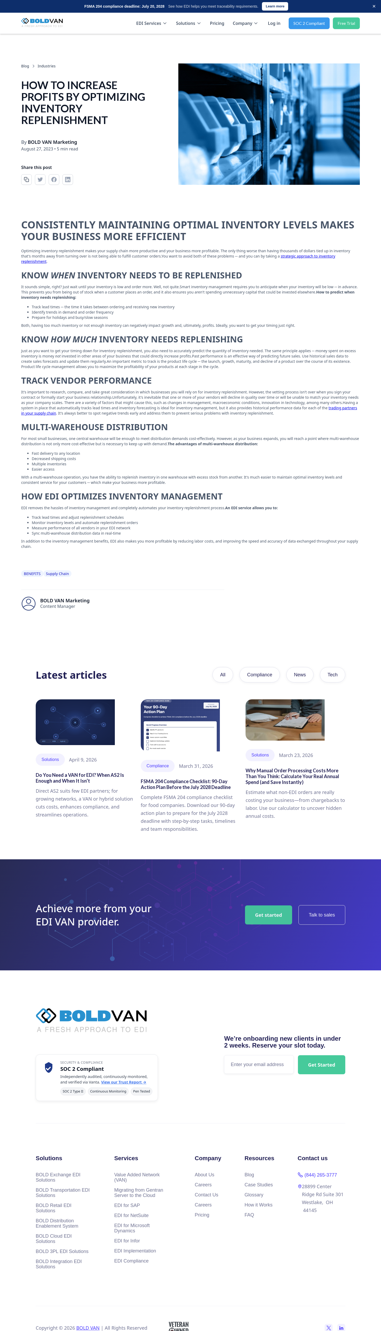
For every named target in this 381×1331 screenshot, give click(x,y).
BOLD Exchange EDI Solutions (58, 1177)
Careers (203, 1184)
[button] (152, 23)
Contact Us (206, 1194)
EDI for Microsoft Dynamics (132, 1228)
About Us (204, 1174)
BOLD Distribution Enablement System (57, 1223)
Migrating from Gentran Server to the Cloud (138, 1192)
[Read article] (85, 759)
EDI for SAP (127, 1205)
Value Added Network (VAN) (137, 1177)
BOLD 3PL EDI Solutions (62, 1251)
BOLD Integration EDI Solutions (59, 1264)
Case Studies (258, 1184)
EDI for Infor (127, 1240)
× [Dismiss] (374, 6)
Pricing (217, 23)
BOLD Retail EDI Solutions (53, 1208)
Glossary (253, 1194)
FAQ (249, 1215)
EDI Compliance (131, 1261)
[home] (44, 23)
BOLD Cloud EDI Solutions (54, 1238)
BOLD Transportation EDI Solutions (63, 1192)
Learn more (275, 6)
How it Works (258, 1205)
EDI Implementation (135, 1251)
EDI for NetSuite (131, 1215)
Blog (249, 1174)
